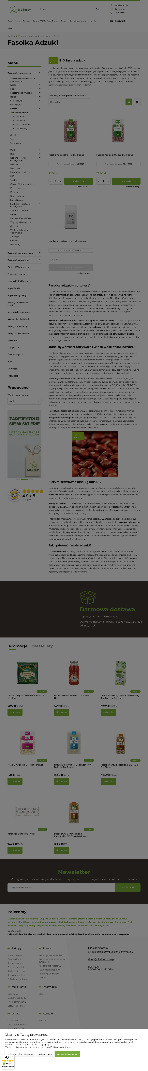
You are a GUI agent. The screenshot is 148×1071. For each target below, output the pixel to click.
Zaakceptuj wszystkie (67, 1054)
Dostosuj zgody (45, 1054)
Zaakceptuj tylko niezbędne (20, 1054)
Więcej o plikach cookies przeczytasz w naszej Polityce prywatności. (38, 1047)
